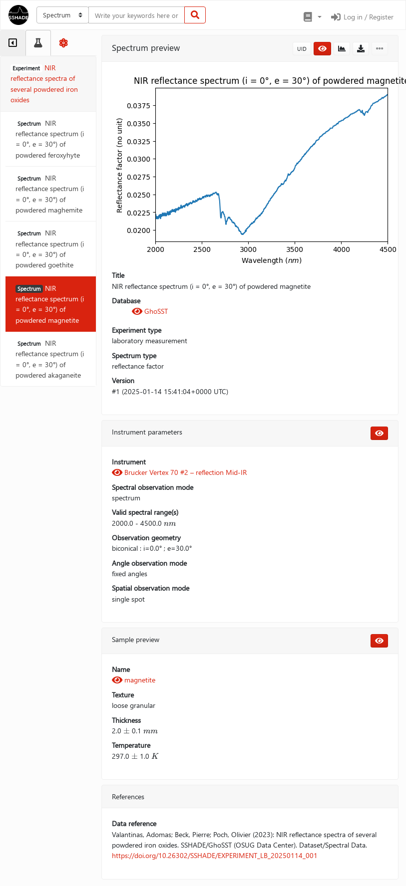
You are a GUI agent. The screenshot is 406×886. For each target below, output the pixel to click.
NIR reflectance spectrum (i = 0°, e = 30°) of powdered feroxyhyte (49, 139)
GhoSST (150, 311)
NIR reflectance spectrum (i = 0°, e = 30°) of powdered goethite (49, 248)
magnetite (133, 679)
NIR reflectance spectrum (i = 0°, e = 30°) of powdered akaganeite (49, 359)
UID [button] (302, 48)
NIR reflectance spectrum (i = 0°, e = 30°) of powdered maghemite (49, 194)
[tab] (12, 43)
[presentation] (170, 523)
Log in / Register (362, 16)
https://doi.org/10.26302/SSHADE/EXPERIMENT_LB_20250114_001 (215, 855)
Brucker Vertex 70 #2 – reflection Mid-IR (179, 472)
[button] (312, 16)
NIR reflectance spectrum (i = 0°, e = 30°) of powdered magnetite (49, 304)
